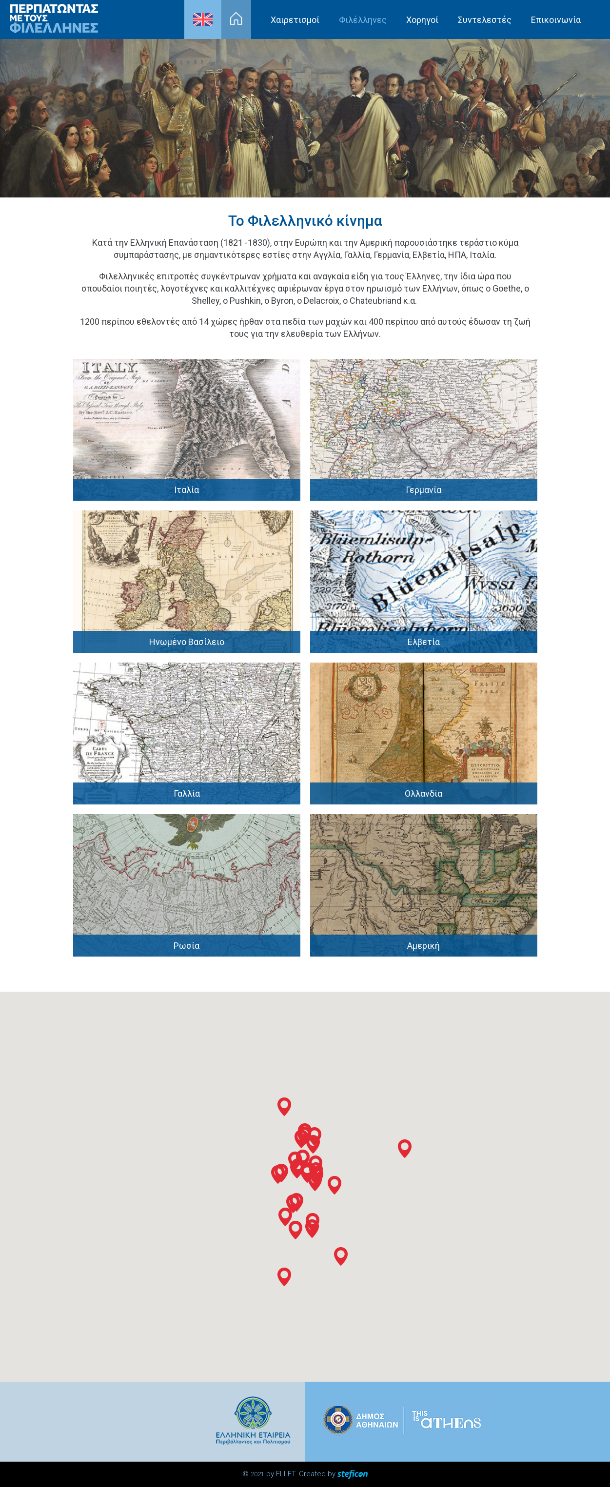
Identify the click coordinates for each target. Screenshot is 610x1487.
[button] (293, 1203)
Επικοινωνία (556, 20)
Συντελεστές (485, 20)
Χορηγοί (422, 20)
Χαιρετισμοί (295, 20)
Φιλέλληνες (363, 20)
